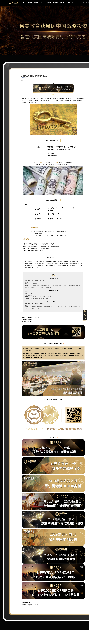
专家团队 (42, 2)
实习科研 (49, 2)
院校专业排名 (75, 2)
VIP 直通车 (55, 2)
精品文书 (62, 2)
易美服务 (36, 2)
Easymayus (13, 3)
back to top (85, 319)
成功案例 (68, 2)
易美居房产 (81, 2)
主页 (23, 2)
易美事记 (30, 2)
